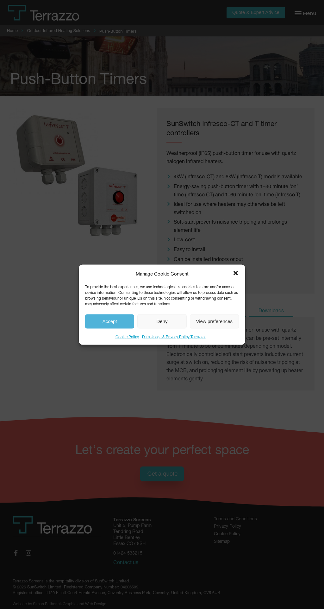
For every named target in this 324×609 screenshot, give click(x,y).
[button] (236, 273)
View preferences (214, 321)
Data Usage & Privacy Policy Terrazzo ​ (174, 336)
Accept (110, 321)
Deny (161, 321)
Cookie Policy (127, 336)
